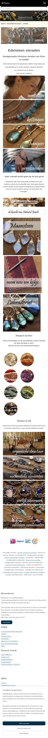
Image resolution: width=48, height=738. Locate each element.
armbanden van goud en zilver (13, 572)
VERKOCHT (5, 657)
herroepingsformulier (8, 690)
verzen (3, 685)
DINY (3, 646)
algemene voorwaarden (9, 688)
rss (25, 730)
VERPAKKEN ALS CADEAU (10, 664)
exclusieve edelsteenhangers (15, 565)
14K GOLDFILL (6, 636)
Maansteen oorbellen (33, 560)
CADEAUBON (6, 662)
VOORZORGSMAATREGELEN (11, 631)
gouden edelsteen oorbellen (27, 553)
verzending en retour (14, 23)
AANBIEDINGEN (7, 659)
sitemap (21, 730)
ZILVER (3, 634)
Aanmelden (7, 622)
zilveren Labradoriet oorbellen (14, 558)
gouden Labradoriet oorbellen (34, 572)
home (3, 23)
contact (25, 23)
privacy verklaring (7, 692)
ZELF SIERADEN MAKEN (9, 644)
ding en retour (10, 685)
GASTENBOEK (6, 655)
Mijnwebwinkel (24, 734)
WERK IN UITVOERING (9, 641)
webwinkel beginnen (32, 730)
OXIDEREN (5, 639)
